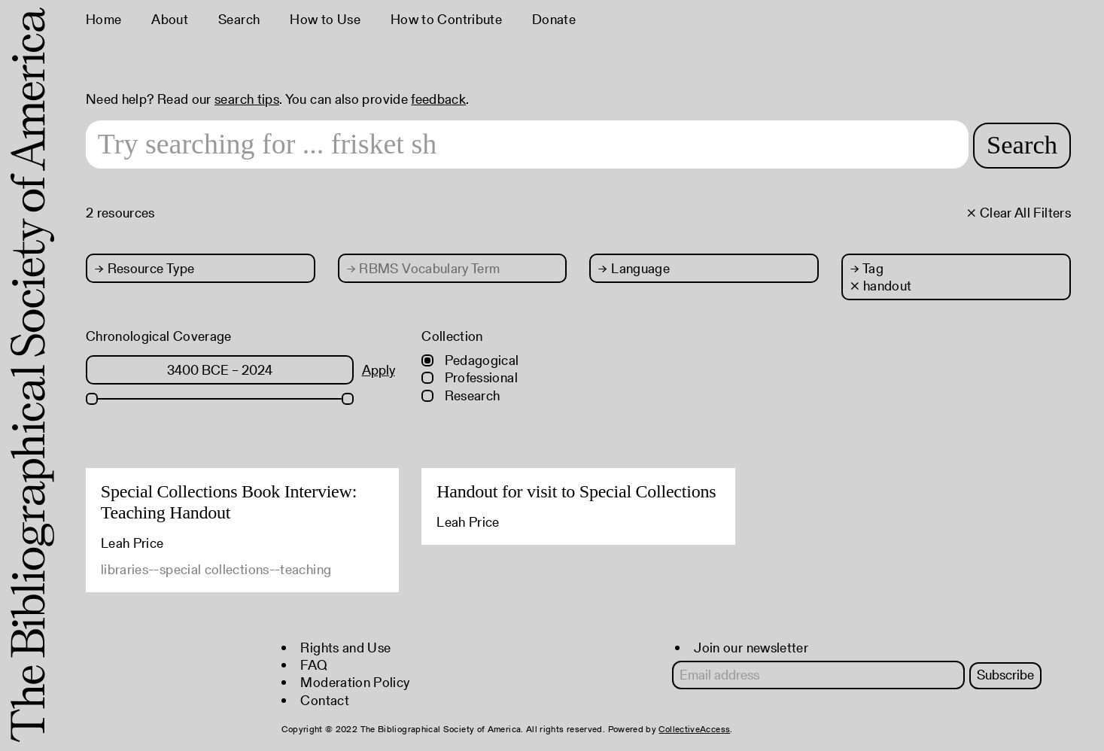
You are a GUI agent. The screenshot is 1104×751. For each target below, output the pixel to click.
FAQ (313, 664)
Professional (469, 377)
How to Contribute (446, 19)
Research (460, 395)
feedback (438, 99)
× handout (880, 285)
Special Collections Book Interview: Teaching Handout (229, 502)
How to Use (325, 19)
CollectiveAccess (694, 728)
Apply (378, 369)
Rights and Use (345, 647)
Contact (324, 700)
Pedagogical (470, 360)
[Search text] (522, 144)
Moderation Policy (354, 682)
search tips (246, 99)
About (169, 19)
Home (103, 19)
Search (239, 19)
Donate (554, 19)
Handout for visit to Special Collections (576, 491)
